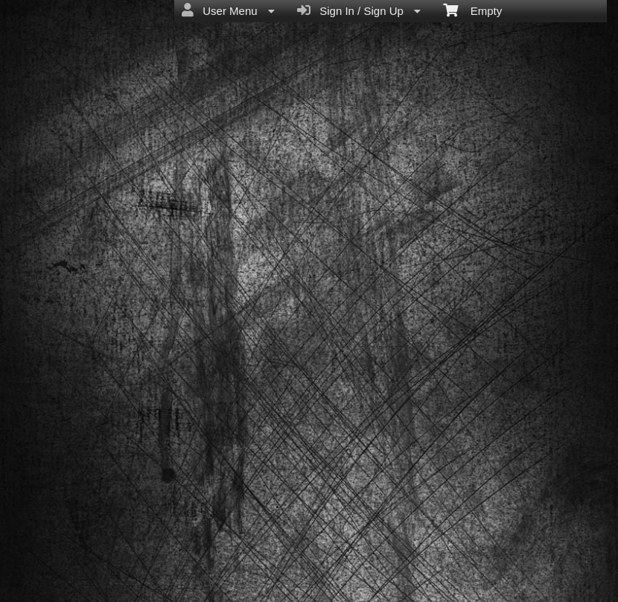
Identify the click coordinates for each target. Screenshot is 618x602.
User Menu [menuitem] (228, 10)
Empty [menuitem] (472, 9)
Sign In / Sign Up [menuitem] (359, 10)
